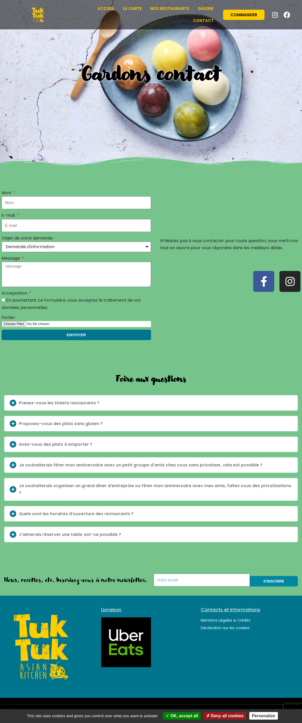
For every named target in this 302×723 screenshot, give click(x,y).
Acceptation (15, 293)
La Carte (132, 8)
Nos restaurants (169, 8)
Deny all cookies (225, 716)
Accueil (106, 8)
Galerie (206, 8)
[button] (151, 402)
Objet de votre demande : (28, 238)
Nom (7, 193)
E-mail (9, 215)
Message (11, 258)
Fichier (8, 317)
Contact (203, 20)
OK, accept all (182, 716)
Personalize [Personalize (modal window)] (263, 716)
